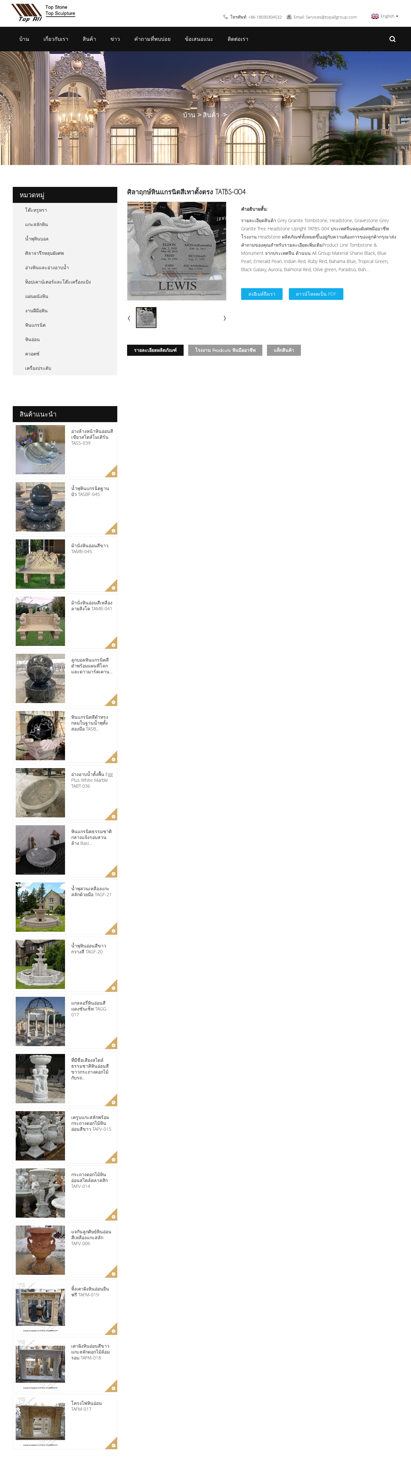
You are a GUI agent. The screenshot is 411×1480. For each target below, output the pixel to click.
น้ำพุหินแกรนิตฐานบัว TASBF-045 (90, 491)
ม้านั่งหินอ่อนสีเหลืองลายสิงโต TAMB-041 (91, 606)
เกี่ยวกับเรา (55, 38)
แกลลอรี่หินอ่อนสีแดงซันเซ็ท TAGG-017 (89, 1009)
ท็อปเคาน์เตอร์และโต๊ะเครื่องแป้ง (58, 282)
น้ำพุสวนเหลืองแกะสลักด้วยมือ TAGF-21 (91, 891)
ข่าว (115, 38)
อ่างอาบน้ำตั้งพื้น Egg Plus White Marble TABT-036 (92, 780)
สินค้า (89, 38)
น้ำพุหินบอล (37, 239)
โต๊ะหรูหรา (36, 210)
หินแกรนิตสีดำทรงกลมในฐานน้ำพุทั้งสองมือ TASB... (89, 723)
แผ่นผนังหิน (36, 296)
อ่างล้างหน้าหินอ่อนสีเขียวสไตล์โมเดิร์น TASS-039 (92, 437)
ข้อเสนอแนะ (199, 38)
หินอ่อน (32, 339)
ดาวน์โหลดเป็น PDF (316, 294)
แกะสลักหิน (36, 224)
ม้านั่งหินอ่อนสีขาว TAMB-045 (89, 548)
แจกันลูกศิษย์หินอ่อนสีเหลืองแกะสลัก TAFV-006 (91, 1237)
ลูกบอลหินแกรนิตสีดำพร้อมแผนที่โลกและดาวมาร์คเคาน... (91, 666)
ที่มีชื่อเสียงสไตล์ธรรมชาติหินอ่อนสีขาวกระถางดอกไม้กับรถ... (90, 1069)
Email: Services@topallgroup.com (325, 17)
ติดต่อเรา (238, 38)
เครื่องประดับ (38, 368)
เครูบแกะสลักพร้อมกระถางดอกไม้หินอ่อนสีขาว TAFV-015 (91, 1123)
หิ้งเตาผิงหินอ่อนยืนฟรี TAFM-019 (90, 1292)
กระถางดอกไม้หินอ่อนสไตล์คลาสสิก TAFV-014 (89, 1180)
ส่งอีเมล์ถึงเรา (261, 294)
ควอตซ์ (32, 354)
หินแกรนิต (35, 325)
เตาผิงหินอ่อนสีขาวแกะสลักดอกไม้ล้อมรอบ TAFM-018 (90, 1352)
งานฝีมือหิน (36, 310)
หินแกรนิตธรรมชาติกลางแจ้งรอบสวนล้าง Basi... (91, 837)
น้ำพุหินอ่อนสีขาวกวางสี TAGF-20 (88, 949)
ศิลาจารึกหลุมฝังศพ (44, 253)
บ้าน (24, 38)
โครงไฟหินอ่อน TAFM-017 (86, 1406)
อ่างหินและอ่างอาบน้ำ (47, 267)
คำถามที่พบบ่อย (152, 38)
